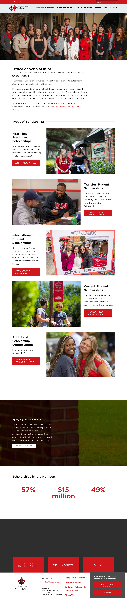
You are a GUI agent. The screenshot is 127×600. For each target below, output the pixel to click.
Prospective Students (45, 8)
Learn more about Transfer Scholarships (97, 213)
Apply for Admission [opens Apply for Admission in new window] (24, 446)
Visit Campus (63, 564)
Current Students (64, 8)
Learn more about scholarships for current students (95, 313)
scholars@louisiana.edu (50, 582)
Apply (98, 564)
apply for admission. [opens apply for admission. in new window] (56, 92)
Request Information (28, 564)
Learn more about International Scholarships (23, 272)
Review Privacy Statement (108, 585)
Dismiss (107, 592)
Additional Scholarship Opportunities (91, 8)
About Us (113, 8)
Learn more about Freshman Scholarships (25, 163)
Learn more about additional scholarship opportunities (26, 361)
